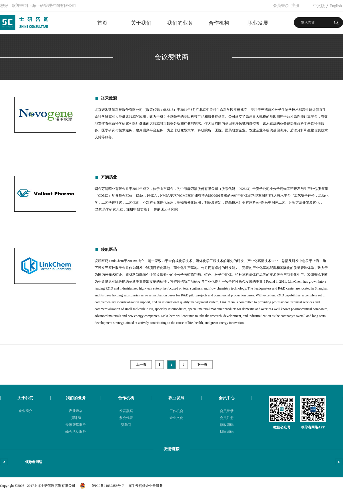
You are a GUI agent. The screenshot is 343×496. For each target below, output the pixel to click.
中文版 (319, 6)
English (336, 6)
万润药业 (109, 177)
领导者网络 (33, 462)
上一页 (141, 365)
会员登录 (281, 5)
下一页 (202, 365)
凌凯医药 (109, 249)
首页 (102, 23)
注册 (295, 5)
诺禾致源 (109, 98)
